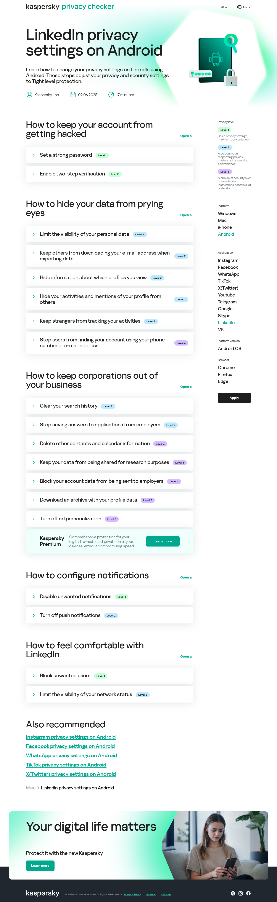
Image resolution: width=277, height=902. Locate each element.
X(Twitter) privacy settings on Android (71, 774)
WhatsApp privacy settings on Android (71, 756)
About (225, 7)
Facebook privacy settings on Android (70, 746)
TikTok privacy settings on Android (66, 765)
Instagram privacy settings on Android (71, 737)
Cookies (166, 894)
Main (31, 787)
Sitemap (151, 894)
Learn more (163, 541)
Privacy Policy (132, 894)
